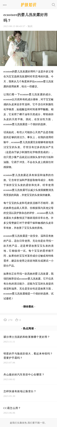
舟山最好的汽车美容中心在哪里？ (24, 374)
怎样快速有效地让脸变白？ (19, 391)
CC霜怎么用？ (12, 408)
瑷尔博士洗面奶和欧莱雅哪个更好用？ (26, 336)
